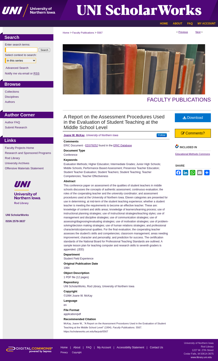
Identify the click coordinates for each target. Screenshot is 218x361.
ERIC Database (122, 145)
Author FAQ (12, 122)
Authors (10, 102)
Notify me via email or (22, 73)
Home (66, 32)
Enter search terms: (17, 44)
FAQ (89, 347)
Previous (183, 32)
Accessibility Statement (131, 347)
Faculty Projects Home (19, 148)
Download (193, 118)
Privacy (65, 352)
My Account (104, 347)
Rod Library (12, 158)
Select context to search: (20, 55)
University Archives (17, 163)
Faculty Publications (83, 32)
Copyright (77, 352)
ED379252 (91, 145)
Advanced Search (17, 68)
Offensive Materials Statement (24, 168)
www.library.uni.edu (201, 357)
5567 (100, 32)
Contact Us (156, 347)
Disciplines (12, 96)
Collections (12, 91)
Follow (161, 135)
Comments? (193, 133)
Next (198, 32)
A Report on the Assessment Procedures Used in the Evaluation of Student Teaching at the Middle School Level (114, 122)
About (77, 347)
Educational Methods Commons (192, 154)
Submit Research (16, 127)
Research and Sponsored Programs (28, 153)
